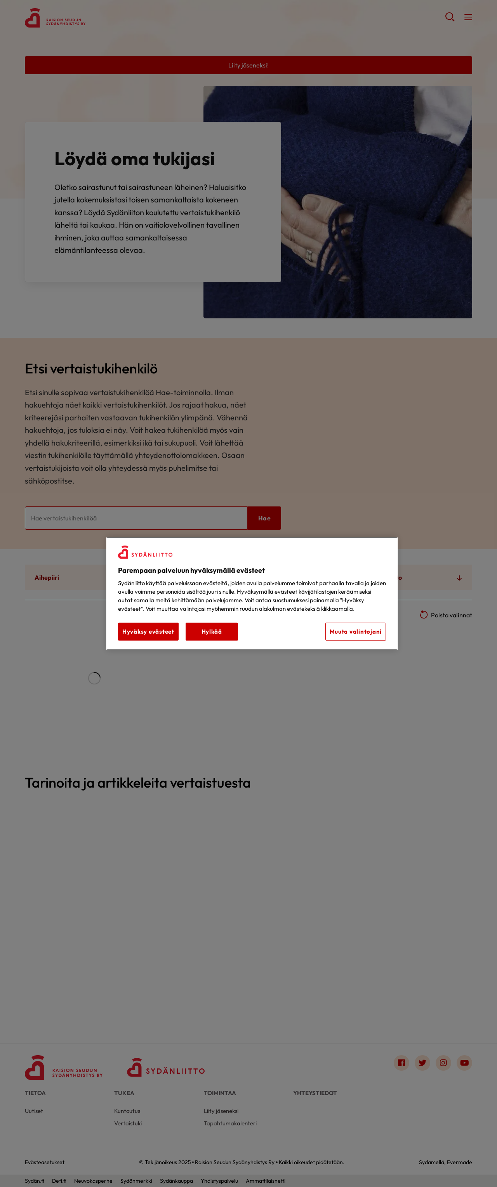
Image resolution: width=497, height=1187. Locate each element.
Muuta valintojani (356, 631)
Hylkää (212, 631)
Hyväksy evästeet (148, 631)
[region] (252, 593)
